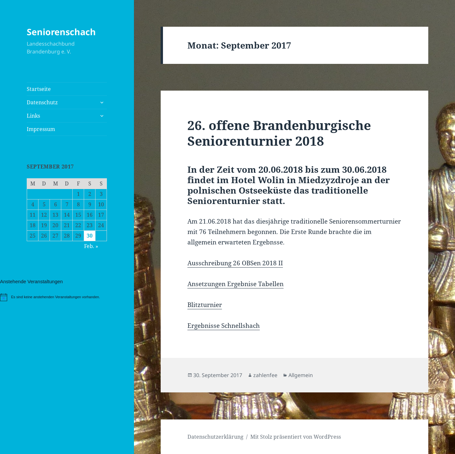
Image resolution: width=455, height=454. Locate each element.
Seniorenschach (61, 32)
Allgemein (300, 375)
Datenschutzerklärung (215, 436)
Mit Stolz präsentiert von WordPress (295, 436)
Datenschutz (42, 102)
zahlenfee (265, 375)
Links (33, 115)
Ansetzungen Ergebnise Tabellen (235, 284)
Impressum (41, 129)
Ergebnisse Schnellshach (223, 325)
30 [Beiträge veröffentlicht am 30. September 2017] (90, 235)
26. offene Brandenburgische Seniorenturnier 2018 (279, 132)
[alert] (67, 297)
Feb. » (91, 246)
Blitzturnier (204, 304)
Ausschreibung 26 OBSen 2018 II (235, 263)
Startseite (39, 89)
